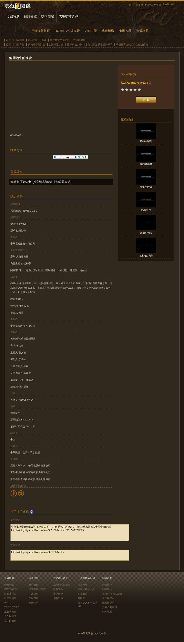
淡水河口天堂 (146, 255)
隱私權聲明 (108, 602)
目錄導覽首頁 (40, 30)
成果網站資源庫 (61, 584)
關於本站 (107, 589)
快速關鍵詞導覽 (37, 589)
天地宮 (8, 602)
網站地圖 (107, 611)
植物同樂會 (146, 141)
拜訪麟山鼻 (146, 164)
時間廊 (81, 598)
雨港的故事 (146, 187)
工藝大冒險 (10, 611)
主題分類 (34, 593)
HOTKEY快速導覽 (67, 30)
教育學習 (58, 589)
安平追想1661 (12, 607)
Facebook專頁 (153, 4)
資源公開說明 (109, 607)
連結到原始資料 (21, 182)
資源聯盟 (142, 30)
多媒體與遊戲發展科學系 (98, 44)
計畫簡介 (107, 584)
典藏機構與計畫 (36, 44)
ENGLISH (168, 4)
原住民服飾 (10, 620)
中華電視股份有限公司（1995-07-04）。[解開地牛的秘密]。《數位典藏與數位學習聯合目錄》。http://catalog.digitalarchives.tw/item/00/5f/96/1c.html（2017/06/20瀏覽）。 (69, 532)
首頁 (131, 4)
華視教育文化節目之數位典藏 (132, 44)
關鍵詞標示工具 (86, 589)
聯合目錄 (34, 584)
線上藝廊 (83, 593)
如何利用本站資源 (112, 593)
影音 (43, 40)
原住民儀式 (10, 616)
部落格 (139, 4)
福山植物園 (146, 232)
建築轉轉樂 (10, 598)
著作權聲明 (108, 598)
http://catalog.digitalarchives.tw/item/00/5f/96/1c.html (69, 555)
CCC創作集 (10, 589)
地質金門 (146, 209)
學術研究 (58, 593)
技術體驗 (47, 16)
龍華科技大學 (74, 44)
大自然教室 (79, 40)
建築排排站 (10, 593)
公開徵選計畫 (56, 44)
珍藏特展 (13, 16)
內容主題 (91, 30)
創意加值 (58, 598)
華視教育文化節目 (60, 40)
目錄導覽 (30, 16)
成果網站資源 (68, 16)
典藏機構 (108, 30)
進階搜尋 (125, 30)
